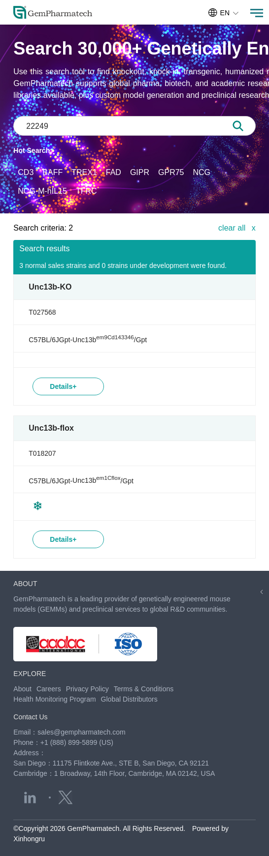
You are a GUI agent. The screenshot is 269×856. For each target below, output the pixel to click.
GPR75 (171, 172)
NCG (202, 172)
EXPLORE (29, 674)
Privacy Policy (87, 689)
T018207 (42, 453)
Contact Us (30, 717)
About (22, 689)
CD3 (26, 172)
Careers (48, 689)
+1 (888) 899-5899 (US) (76, 742)
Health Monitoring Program (54, 699)
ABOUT (25, 584)
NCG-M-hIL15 (42, 191)
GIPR (139, 172)
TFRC (86, 191)
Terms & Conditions (143, 689)
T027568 (42, 312)
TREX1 (84, 172)
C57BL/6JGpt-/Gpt (88, 340)
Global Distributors (129, 699)
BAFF (52, 172)
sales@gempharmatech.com (81, 732)
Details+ (63, 386)
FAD (113, 172)
